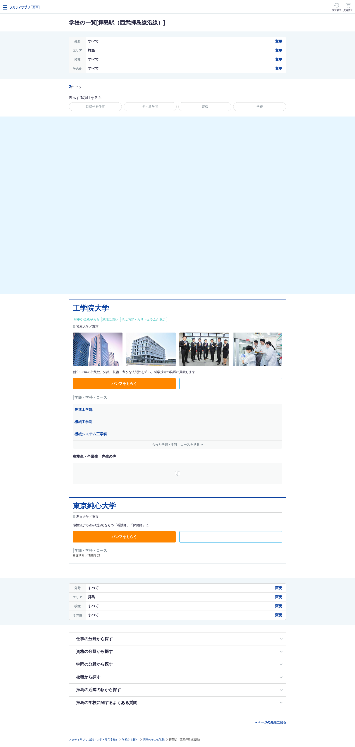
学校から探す (130, 739)
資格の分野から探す (94, 651)
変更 (278, 41)
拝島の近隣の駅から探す (98, 690)
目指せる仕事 (95, 106)
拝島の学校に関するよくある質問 (106, 702)
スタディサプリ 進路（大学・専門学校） (93, 739)
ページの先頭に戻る (272, 722)
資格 (205, 106)
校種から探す (88, 677)
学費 (260, 106)
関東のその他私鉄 (154, 739)
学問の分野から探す (94, 664)
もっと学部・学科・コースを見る (175, 444)
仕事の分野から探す (94, 639)
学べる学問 (150, 106)
